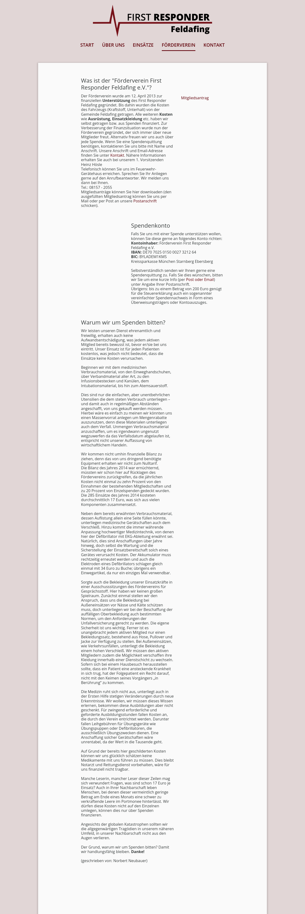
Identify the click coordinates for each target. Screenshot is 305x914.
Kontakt (117, 155)
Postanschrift (145, 201)
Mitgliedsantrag (195, 97)
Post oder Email (200, 279)
